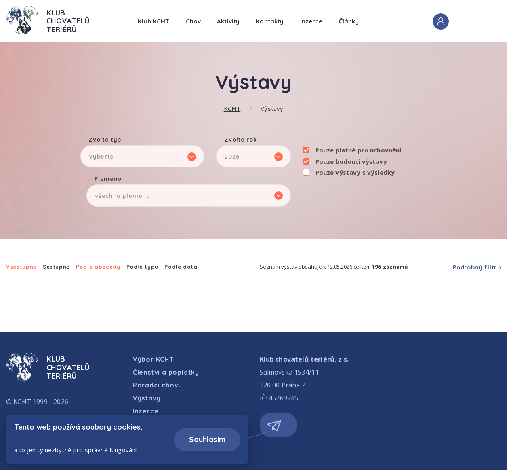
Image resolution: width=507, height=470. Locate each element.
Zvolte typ (104, 140)
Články (349, 21)
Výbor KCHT (153, 359)
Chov (193, 21)
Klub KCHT (153, 21)
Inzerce (311, 21)
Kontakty (270, 21)
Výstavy (272, 108)
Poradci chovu (157, 385)
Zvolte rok (240, 140)
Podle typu (142, 267)
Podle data (181, 267)
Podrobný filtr (475, 267)
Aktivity (228, 21)
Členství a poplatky (166, 372)
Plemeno (108, 179)
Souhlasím (207, 439)
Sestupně (56, 267)
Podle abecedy (98, 267)
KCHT (232, 108)
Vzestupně (21, 267)
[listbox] (142, 156)
